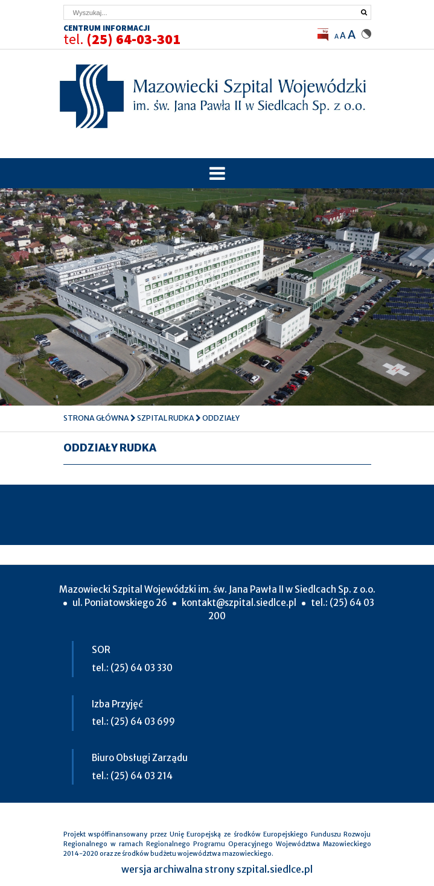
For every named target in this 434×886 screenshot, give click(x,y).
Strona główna (96, 417)
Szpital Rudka (165, 417)
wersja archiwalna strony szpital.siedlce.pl (217, 869)
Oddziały (221, 417)
